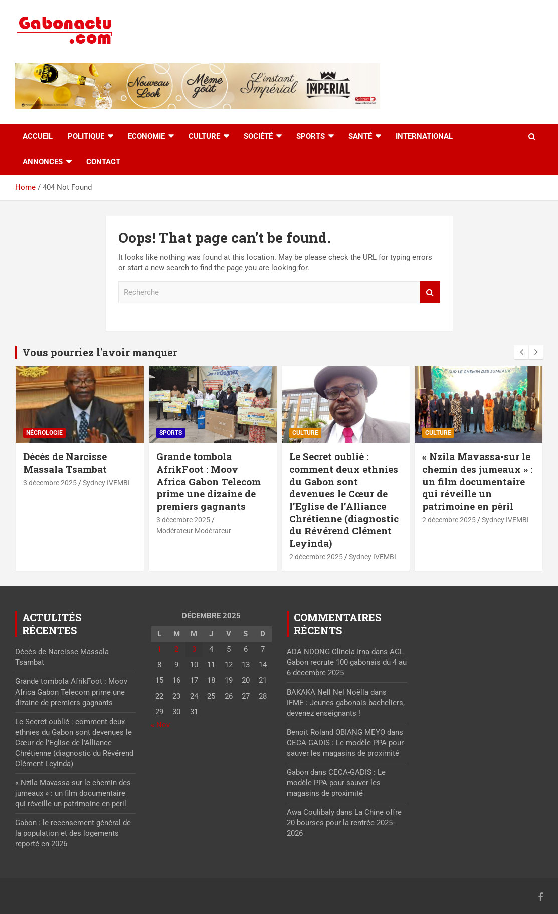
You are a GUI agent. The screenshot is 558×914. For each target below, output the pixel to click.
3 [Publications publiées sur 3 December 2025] (194, 649)
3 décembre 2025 (50, 483)
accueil (38, 136)
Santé (360, 136)
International (424, 136)
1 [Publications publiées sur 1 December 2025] (159, 649)
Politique (86, 136)
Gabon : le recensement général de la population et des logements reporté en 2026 (73, 833)
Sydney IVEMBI (106, 483)
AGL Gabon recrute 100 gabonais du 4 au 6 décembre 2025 (347, 662)
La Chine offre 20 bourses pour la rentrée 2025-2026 (344, 823)
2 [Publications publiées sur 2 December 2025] (176, 649)
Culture (204, 136)
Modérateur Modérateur (193, 531)
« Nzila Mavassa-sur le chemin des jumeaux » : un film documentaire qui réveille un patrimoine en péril (477, 481)
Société (258, 136)
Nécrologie (44, 432)
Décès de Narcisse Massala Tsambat (65, 462)
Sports (310, 136)
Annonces (43, 161)
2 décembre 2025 (316, 557)
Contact (103, 161)
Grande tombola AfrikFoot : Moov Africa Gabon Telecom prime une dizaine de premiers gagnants (208, 481)
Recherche (430, 292)
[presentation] (521, 352)
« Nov (160, 724)
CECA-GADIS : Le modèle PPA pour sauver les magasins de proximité (336, 783)
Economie (146, 136)
